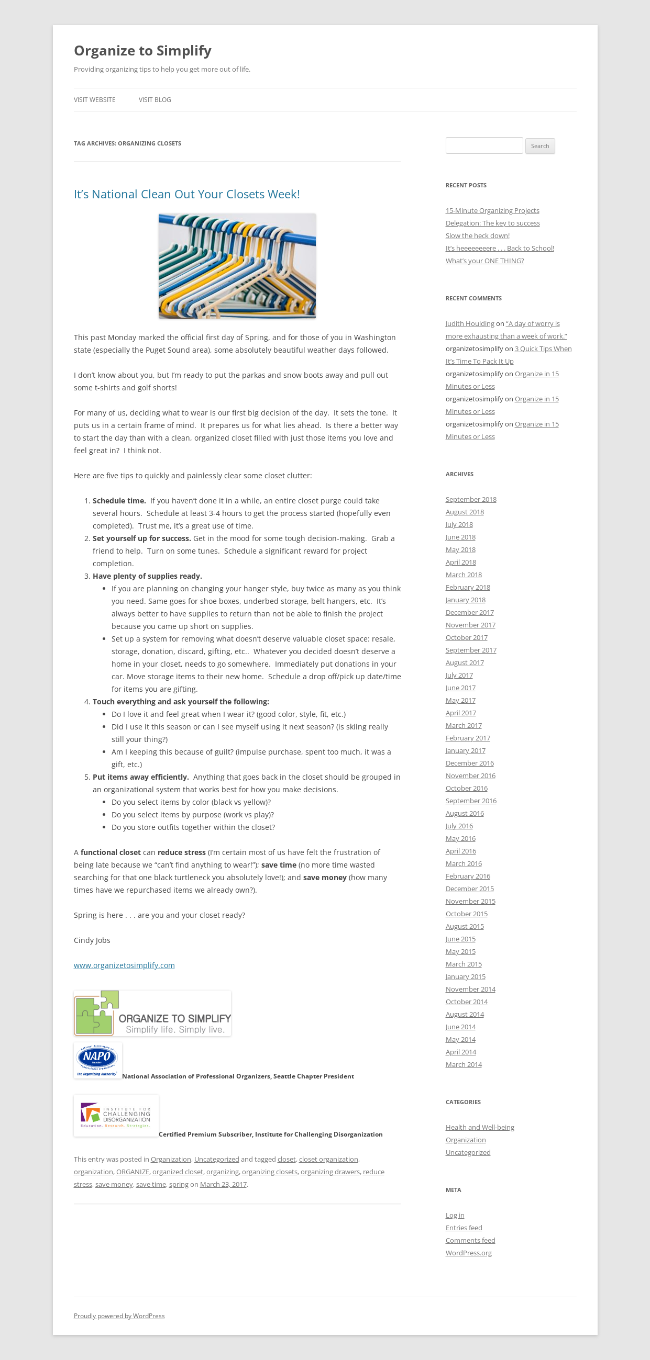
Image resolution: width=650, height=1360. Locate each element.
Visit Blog (155, 99)
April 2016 (461, 851)
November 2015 (470, 901)
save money (114, 1184)
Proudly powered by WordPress (119, 1315)
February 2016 (468, 876)
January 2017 (466, 750)
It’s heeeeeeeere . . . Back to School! (500, 248)
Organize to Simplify (143, 50)
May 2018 (461, 549)
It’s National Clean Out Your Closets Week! (187, 193)
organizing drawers (330, 1171)
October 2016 (467, 788)
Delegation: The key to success (493, 223)
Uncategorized (216, 1159)
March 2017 (464, 725)
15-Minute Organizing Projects (492, 210)
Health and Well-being (480, 1127)
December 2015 (470, 888)
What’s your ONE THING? (485, 260)
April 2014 (461, 1051)
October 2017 (467, 637)
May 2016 (461, 838)
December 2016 (470, 763)
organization (93, 1171)
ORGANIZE (132, 1171)
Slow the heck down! (478, 235)
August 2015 (465, 926)
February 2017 (468, 738)
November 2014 (470, 989)
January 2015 (466, 976)
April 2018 (461, 562)
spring (179, 1184)
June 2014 (461, 1026)
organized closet (177, 1171)
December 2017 (470, 612)
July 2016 (459, 825)
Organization (171, 1159)
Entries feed (464, 1227)
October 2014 (467, 1001)
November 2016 (470, 775)
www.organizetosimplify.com (124, 965)
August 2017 (465, 662)
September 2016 (471, 800)
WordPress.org (469, 1252)
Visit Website (95, 99)
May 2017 (461, 700)
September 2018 (471, 499)
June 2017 (461, 687)
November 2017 (470, 625)
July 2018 (459, 524)
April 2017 (461, 712)
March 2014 (464, 1064)
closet (287, 1159)
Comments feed (470, 1240)
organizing (222, 1171)
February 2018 (468, 587)
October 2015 (467, 913)
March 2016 (464, 863)
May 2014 (461, 1039)
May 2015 (461, 951)
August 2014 (465, 1014)
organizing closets (270, 1171)
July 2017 (459, 675)
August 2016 (465, 813)
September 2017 (471, 650)
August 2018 (465, 511)
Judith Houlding (470, 323)
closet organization (328, 1159)
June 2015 (461, 938)
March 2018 (464, 574)
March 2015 (464, 964)
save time (151, 1184)
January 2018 (466, 599)
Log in (455, 1215)
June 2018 (461, 537)
